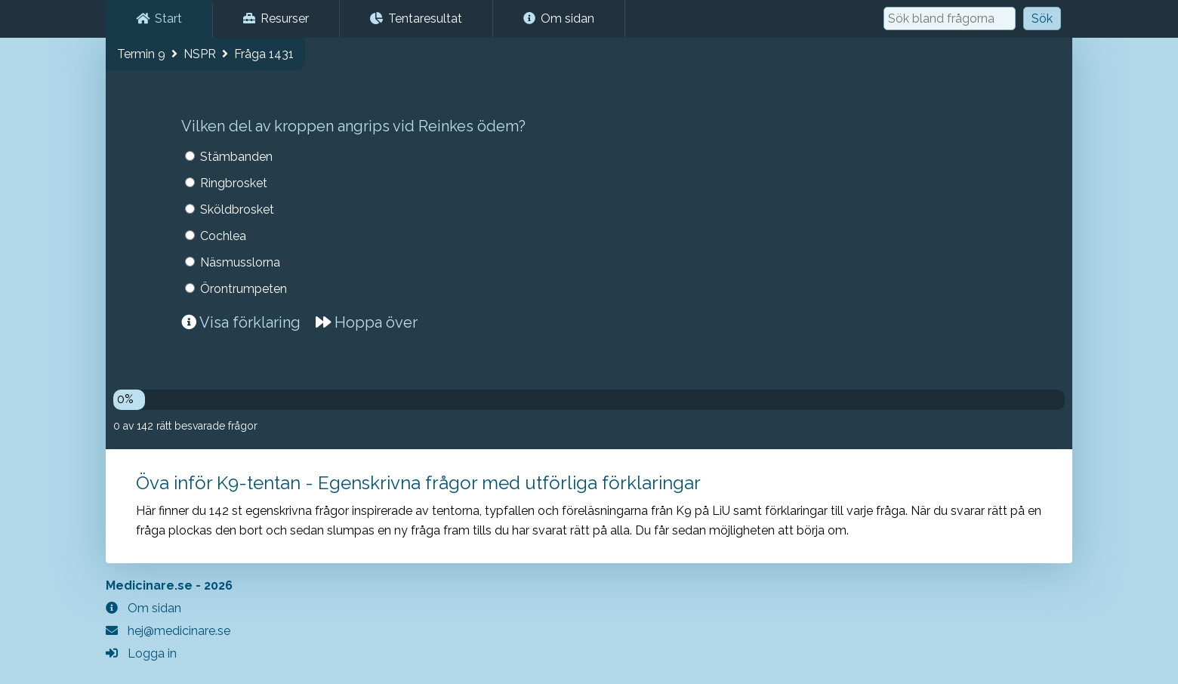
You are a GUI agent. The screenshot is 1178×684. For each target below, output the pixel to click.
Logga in (141, 653)
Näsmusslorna (240, 262)
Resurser (276, 18)
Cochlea (223, 236)
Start (159, 18)
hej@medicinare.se (168, 631)
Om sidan (558, 18)
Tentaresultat (416, 18)
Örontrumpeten (243, 289)
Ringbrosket (233, 183)
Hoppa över (367, 322)
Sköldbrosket (237, 209)
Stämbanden (236, 156)
